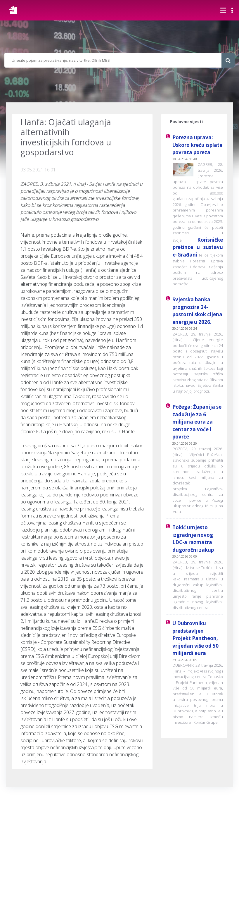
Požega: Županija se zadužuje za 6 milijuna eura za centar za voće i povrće (196, 421)
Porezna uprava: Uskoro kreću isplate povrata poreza (197, 145)
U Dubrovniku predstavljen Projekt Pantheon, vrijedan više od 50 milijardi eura (195, 638)
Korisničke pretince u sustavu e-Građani (198, 247)
